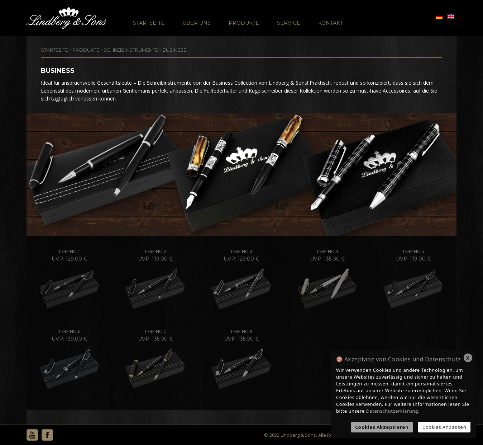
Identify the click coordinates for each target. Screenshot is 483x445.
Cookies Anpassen (444, 427)
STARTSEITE (54, 50)
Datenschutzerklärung (392, 411)
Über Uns (196, 23)
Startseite (148, 23)
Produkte (244, 23)
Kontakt (330, 23)
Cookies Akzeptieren (382, 427)
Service (288, 23)
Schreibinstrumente (131, 50)
